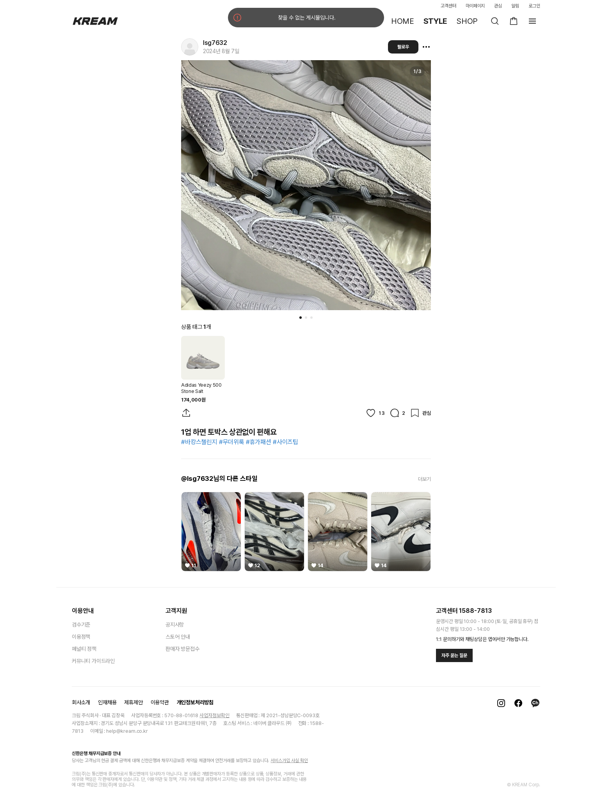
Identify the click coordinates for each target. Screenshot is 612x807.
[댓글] (397, 413)
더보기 (424, 479)
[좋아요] (375, 413)
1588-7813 (475, 610)
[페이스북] (518, 703)
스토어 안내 (177, 637)
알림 (515, 6)
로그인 (534, 6)
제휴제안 (133, 702)
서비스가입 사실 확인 (289, 760)
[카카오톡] (535, 703)
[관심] (420, 413)
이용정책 (81, 637)
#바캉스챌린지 (199, 442)
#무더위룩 (231, 442)
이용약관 (160, 702)
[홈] (95, 21)
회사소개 (81, 702)
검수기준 (81, 624)
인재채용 (107, 702)
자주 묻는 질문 (454, 655)
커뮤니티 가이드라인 (93, 661)
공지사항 (174, 624)
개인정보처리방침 (195, 702)
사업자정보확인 (214, 715)
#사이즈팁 (285, 442)
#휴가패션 (258, 442)
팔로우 (403, 47)
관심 (498, 6)
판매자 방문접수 (182, 649)
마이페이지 (475, 6)
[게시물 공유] (186, 413)
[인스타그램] (501, 703)
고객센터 (448, 6)
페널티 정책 (84, 649)
